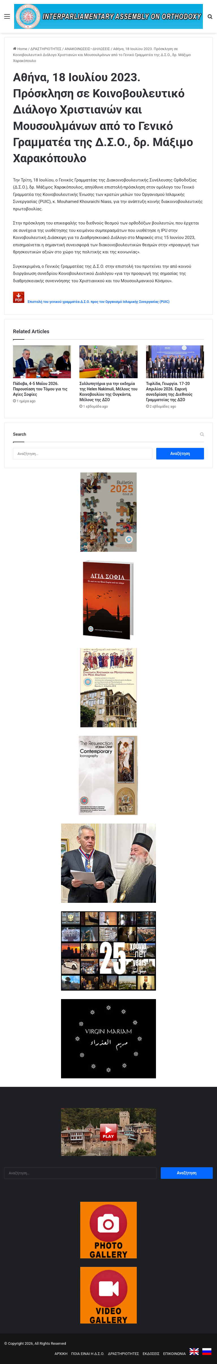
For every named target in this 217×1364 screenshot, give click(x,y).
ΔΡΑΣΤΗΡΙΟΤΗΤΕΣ (46, 49)
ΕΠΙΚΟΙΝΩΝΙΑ (174, 1354)
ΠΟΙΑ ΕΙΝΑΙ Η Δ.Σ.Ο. (87, 1354)
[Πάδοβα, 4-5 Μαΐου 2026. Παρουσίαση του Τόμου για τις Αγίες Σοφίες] (42, 361)
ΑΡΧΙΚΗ (61, 1354)
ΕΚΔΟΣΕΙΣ (151, 1354)
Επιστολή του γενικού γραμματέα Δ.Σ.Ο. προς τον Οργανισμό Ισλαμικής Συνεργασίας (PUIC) (98, 302)
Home (20, 49)
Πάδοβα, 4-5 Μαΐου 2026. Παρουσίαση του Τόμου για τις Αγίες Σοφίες (40, 389)
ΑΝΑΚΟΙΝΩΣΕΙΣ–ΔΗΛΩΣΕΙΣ (87, 49)
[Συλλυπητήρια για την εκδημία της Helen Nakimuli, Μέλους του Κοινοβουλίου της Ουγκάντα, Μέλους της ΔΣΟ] (108, 361)
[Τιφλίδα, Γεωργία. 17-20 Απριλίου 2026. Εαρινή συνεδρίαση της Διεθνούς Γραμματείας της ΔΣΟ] (175, 361)
